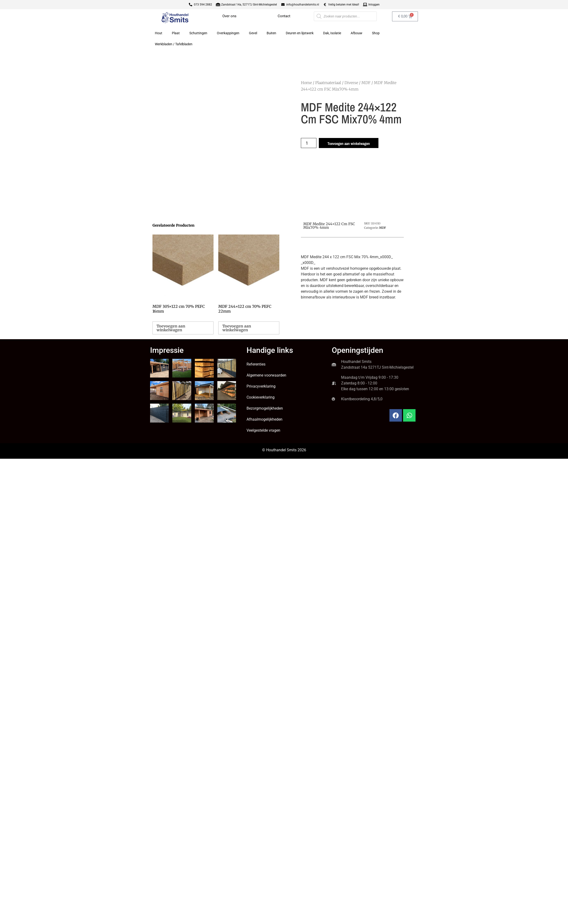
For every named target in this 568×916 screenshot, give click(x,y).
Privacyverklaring (261, 386)
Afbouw (356, 33)
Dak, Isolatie (332, 33)
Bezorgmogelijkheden (265, 408)
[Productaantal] (308, 143)
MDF (366, 82)
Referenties (256, 364)
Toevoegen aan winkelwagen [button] (171, 328)
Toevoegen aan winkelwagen (348, 143)
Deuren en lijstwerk (300, 33)
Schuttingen (198, 33)
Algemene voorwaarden (266, 375)
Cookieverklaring (261, 397)
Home (306, 82)
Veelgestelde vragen (263, 430)
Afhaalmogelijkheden (264, 419)
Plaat (176, 33)
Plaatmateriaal (328, 82)
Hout (158, 33)
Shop (376, 33)
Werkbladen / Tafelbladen (173, 44)
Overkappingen (228, 33)
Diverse (351, 82)
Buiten (271, 33)
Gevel (253, 33)
